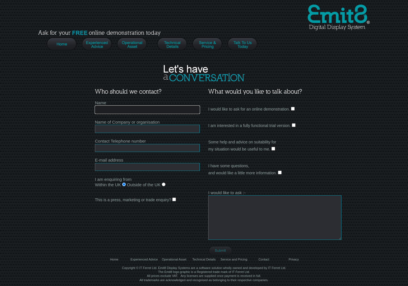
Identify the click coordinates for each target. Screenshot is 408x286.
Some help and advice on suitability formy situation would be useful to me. (242, 145)
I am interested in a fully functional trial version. (252, 125)
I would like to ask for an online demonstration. (251, 109)
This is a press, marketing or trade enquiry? (135, 200)
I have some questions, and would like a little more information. (245, 169)
